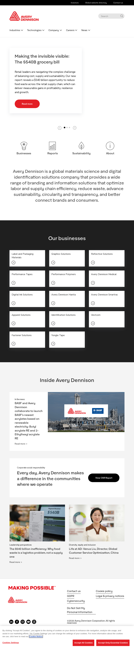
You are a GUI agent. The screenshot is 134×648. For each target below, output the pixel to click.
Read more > (21, 444)
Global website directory (96, 3)
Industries (15, 30)
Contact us (118, 3)
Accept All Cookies (83, 643)
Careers (70, 30)
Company (53, 30)
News (84, 30)
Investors (75, 3)
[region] (67, 637)
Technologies (34, 30)
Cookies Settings (10, 642)
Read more (27, 103)
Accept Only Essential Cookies (113, 643)
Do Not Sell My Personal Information (79, 610)
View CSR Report (104, 478)
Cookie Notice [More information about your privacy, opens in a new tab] (36, 636)
